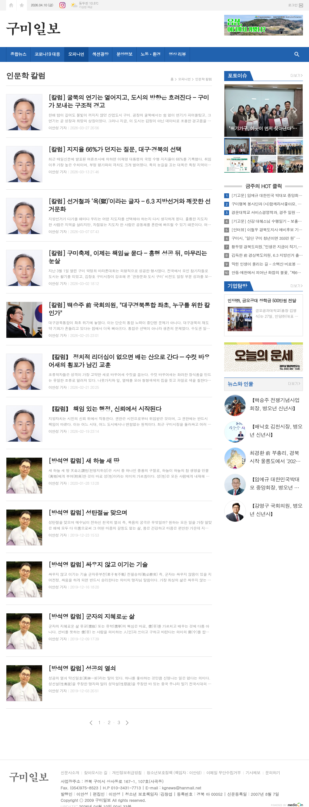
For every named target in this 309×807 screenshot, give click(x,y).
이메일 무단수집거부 (223, 773)
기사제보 (253, 773)
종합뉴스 (18, 54)
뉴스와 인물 (240, 384)
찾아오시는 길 (95, 773)
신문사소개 (70, 773)
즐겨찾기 (22, 5)
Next (295, 110)
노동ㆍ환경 (151, 54)
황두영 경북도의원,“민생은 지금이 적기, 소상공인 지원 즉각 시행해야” (267, 246)
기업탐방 (237, 286)
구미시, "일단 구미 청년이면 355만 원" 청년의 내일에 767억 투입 (267, 238)
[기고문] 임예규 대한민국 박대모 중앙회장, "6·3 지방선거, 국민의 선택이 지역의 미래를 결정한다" (267, 195)
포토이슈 (237, 75)
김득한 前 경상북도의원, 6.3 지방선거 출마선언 (267, 255)
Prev (232, 110)
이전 (91, 722)
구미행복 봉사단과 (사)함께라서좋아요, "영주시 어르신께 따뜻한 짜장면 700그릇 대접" (267, 204)
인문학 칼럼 (203, 79)
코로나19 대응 (47, 54)
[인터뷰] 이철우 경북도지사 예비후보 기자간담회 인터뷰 (267, 229)
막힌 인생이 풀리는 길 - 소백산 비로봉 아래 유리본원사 (267, 264)
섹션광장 (100, 54)
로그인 (292, 5)
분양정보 (124, 54)
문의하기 (272, 773)
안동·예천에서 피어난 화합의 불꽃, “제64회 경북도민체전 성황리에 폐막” (267, 272)
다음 (127, 722)
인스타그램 (62, 5)
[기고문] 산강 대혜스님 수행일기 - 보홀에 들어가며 (267, 221)
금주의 (263, 186)
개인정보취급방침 (127, 773)
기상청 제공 (85, 7)
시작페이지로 (11, 5)
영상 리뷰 (177, 54)
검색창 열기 (297, 54)
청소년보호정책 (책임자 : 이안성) (174, 773)
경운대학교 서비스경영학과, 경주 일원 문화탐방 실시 (267, 212)
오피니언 (76, 54)
